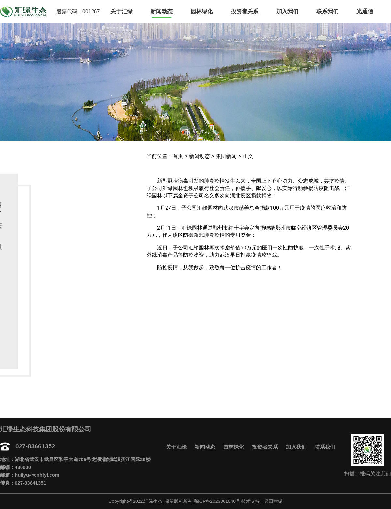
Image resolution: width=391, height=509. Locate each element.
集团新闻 (226, 156)
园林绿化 (202, 11)
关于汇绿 (121, 11)
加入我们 (287, 11)
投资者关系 (244, 11)
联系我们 (327, 11)
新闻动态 (162, 11)
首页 (178, 156)
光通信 (364, 11)
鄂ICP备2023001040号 (217, 501)
